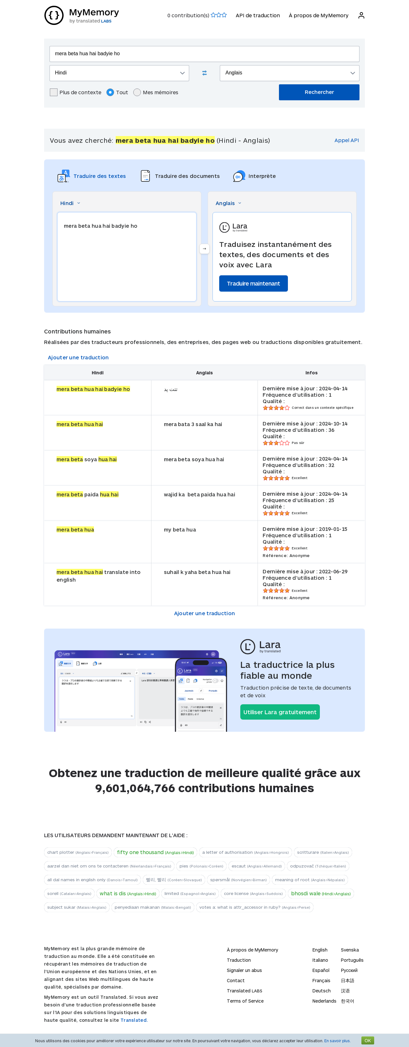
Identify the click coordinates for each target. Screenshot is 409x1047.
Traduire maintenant (253, 283)
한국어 (347, 1001)
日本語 (347, 980)
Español (321, 970)
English (320, 949)
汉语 (345, 990)
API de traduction (257, 15)
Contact (236, 980)
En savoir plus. (337, 1040)
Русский (349, 970)
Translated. (134, 1020)
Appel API (347, 140)
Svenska (350, 949)
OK (368, 1040)
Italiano (320, 960)
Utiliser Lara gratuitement (280, 711)
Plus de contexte (75, 92)
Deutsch (322, 990)
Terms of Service (245, 1001)
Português (352, 960)
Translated (244, 990)
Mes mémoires (155, 92)
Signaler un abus (244, 970)
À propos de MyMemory (318, 15)
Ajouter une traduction (78, 357)
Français (321, 980)
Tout (117, 92)
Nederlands (324, 1001)
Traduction (239, 960)
